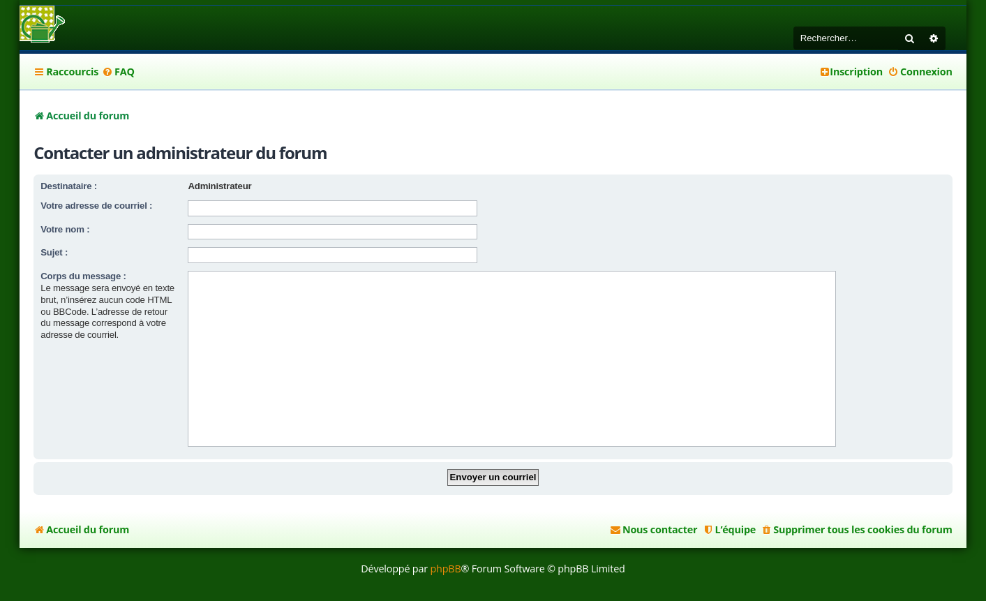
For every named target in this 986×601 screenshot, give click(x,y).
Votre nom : (64, 229)
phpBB (445, 568)
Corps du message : (83, 276)
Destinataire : (68, 186)
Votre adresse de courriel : (96, 205)
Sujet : (54, 252)
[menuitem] (118, 72)
